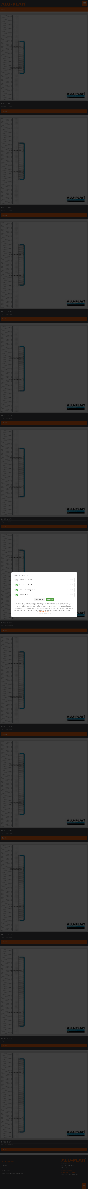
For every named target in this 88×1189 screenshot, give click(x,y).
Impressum (40, 613)
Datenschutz (47, 613)
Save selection (39, 599)
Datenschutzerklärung (45, 612)
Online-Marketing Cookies (27, 590)
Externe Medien (24, 595)
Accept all (50, 599)
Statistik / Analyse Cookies (27, 585)
